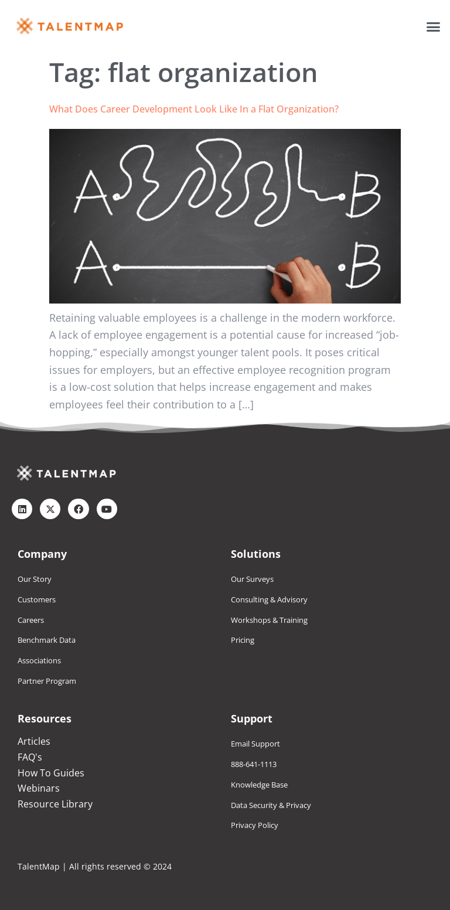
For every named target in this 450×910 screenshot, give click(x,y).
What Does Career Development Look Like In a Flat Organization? (194, 109)
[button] (433, 26)
